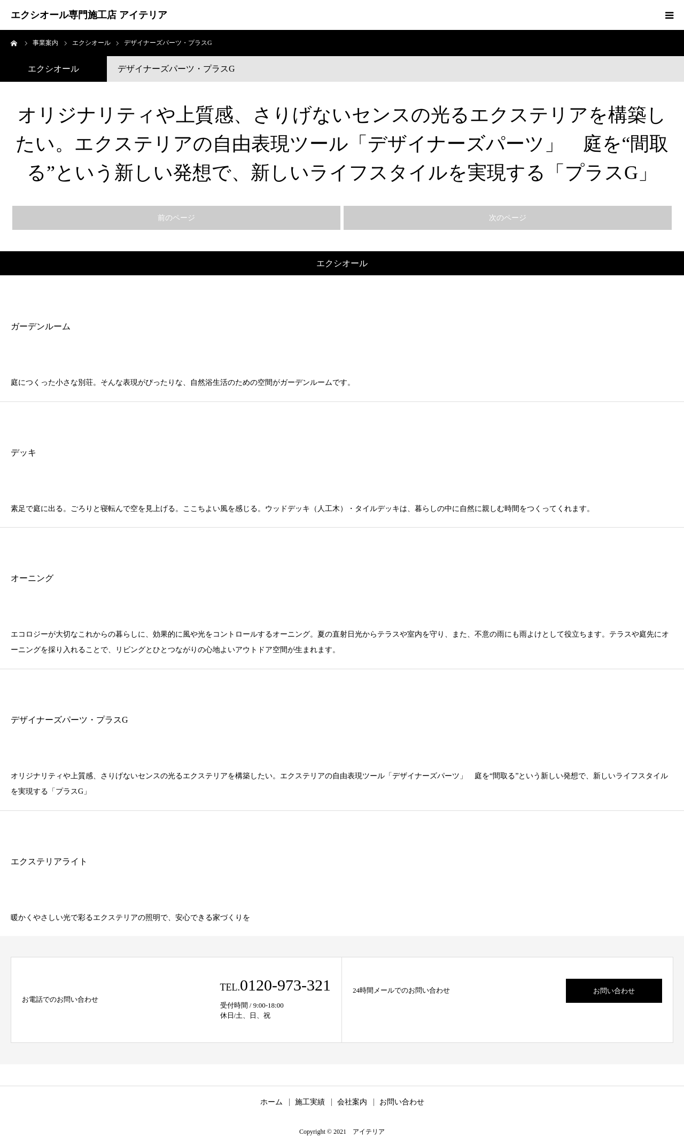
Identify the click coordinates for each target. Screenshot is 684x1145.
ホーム (271, 1102)
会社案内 (352, 1102)
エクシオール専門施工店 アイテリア (89, 15)
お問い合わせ (614, 991)
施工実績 (310, 1102)
